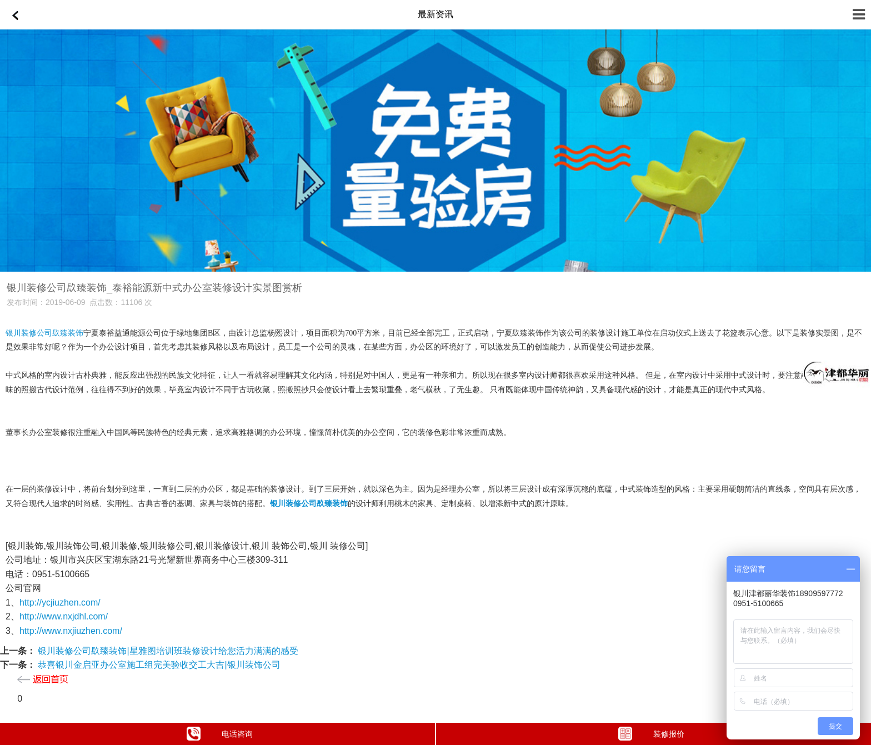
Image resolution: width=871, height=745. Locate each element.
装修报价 (651, 734)
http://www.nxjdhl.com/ (63, 616)
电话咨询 (220, 734)
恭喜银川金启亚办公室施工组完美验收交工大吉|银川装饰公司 (158, 664)
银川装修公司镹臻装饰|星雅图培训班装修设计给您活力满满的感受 (167, 651)
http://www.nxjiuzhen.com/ (70, 631)
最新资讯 (435, 14)
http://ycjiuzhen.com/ (60, 602)
